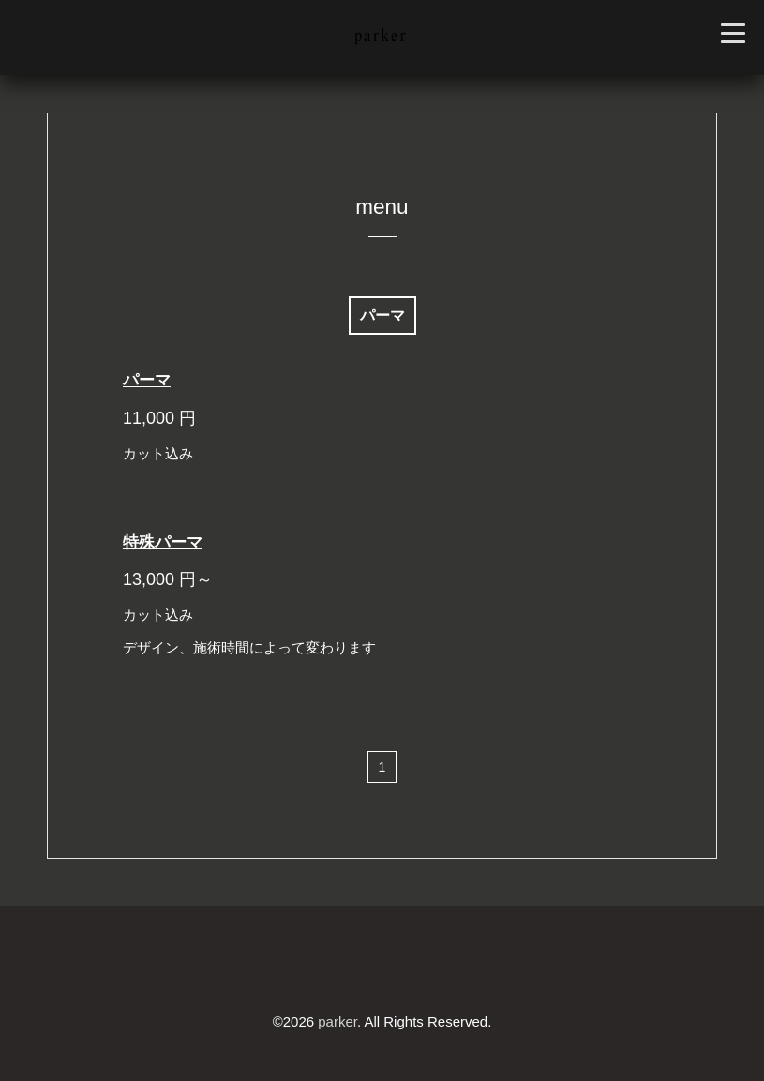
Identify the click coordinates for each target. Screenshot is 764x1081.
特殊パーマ (162, 542)
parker (337, 1021)
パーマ (147, 380)
